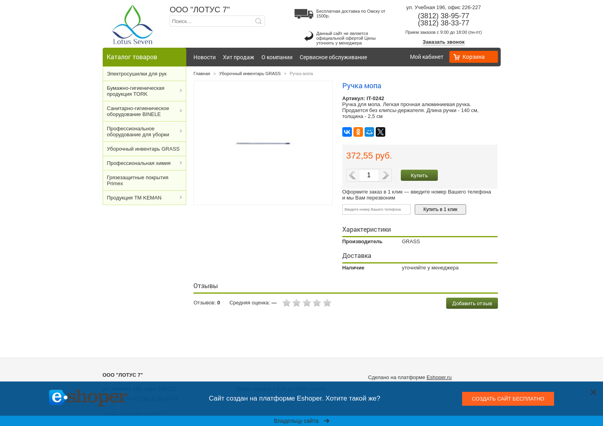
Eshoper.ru (439, 377)
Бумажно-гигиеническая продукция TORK (136, 91)
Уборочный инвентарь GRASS (143, 149)
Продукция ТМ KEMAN (134, 198)
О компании (277, 57)
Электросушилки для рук (137, 74)
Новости (204, 57)
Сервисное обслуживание (333, 57)
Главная (201, 73)
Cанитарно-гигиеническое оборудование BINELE (138, 111)
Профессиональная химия (139, 163)
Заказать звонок (443, 42)
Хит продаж (238, 57)
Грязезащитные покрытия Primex (137, 180)
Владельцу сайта (301, 421)
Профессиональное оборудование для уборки (138, 131)
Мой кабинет (426, 56)
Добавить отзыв (472, 303)
